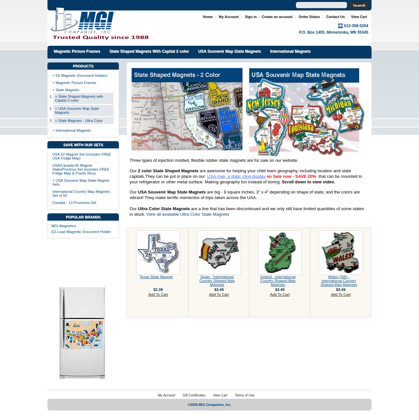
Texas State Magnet (156, 277)
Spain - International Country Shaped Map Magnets (217, 281)
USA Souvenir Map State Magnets (229, 51)
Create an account (277, 17)
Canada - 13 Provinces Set (74, 203)
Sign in (251, 17)
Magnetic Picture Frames (77, 51)
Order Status (309, 17)
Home (208, 17)
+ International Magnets (71, 130)
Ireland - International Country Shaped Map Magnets (278, 281)
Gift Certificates (194, 395)
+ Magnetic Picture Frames (74, 83)
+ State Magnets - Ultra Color (79, 121)
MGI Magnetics (63, 226)
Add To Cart (158, 294)
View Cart (359, 17)
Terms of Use (244, 395)
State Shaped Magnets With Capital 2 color (149, 51)
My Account (229, 17)
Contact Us (335, 17)
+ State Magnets (65, 90)
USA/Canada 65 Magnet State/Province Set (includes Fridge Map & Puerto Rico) (80, 169)
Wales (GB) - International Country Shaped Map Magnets (338, 281)
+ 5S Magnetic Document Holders (79, 75)
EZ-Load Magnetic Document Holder (81, 232)
